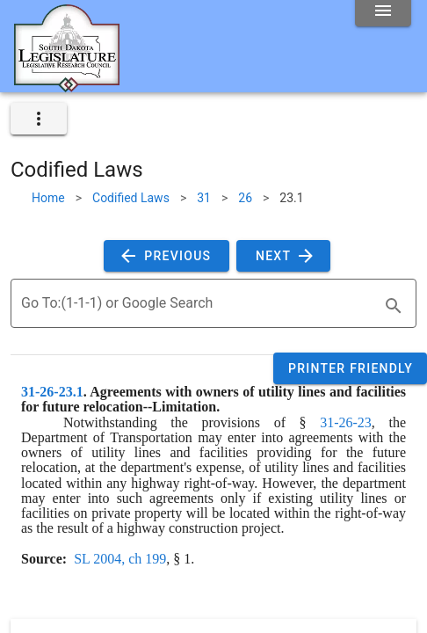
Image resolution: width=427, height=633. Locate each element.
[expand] (39, 119)
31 (204, 198)
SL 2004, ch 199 (120, 558)
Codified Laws (131, 198)
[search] (393, 306)
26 (245, 198)
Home (48, 198)
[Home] (66, 85)
